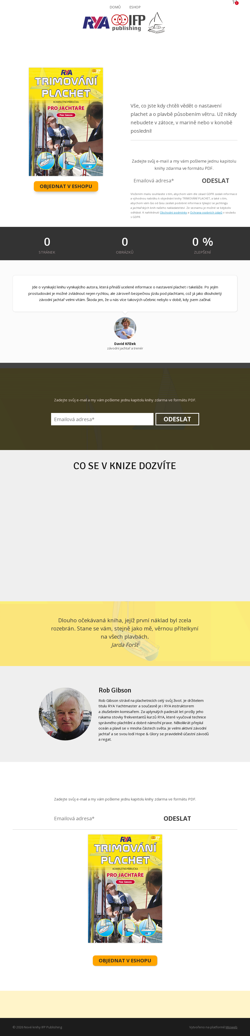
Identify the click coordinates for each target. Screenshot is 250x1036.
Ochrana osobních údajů (206, 212)
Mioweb (231, 1026)
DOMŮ (115, 7)
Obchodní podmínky (173, 212)
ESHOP (135, 7)
